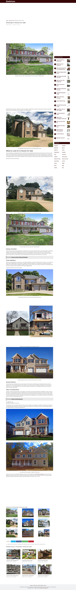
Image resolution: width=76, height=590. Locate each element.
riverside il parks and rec (35, 544)
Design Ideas (56, 152)
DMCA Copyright (40, 585)
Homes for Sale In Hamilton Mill (28, 575)
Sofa (63, 167)
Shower (55, 167)
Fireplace (64, 152)
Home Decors (64, 156)
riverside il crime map (27, 544)
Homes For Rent (57, 158)
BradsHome (11, 1)
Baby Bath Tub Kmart (61, 137)
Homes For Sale (9, 24)
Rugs (63, 165)
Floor (55, 154)
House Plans (56, 161)
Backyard (56, 145)
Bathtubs (63, 145)
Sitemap (31, 585)
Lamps (55, 163)
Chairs (63, 150)
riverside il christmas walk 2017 (19, 544)
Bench (63, 147)
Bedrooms (56, 147)
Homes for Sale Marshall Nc (43, 560)
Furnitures (64, 154)
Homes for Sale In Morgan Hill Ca (13, 575)
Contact (45, 585)
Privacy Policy (35, 585)
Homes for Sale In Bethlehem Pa (12, 560)
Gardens (55, 156)
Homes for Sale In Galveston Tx (43, 575)
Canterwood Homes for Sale (27, 560)
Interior (63, 161)
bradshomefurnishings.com (40, 474)
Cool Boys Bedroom (60, 133)
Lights (63, 163)
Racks (55, 165)
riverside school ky (42, 544)
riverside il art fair (11, 544)
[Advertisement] (38, 12)
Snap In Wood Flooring (61, 100)
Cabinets (55, 150)
